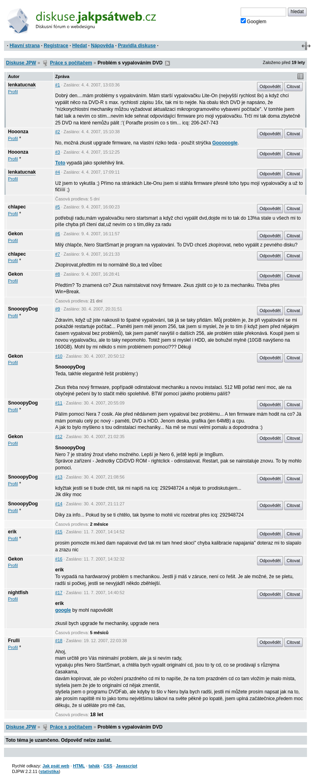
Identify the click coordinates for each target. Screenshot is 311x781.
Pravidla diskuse (137, 45)
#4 (57, 172)
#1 (57, 84)
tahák (94, 765)
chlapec (17, 207)
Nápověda (102, 45)
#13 (58, 477)
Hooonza (18, 131)
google (63, 610)
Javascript (126, 765)
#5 (57, 206)
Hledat (79, 45)
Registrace (56, 45)
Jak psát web (55, 765)
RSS (167, 63)
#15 (58, 531)
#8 (57, 274)
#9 (57, 308)
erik (12, 532)
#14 (58, 503)
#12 (58, 436)
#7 (57, 254)
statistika (49, 771)
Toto (60, 163)
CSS (108, 765)
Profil (13, 91)
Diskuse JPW (21, 63)
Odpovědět (270, 86)
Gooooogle (224, 143)
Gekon (15, 233)
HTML (79, 765)
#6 (57, 233)
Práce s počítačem (71, 63)
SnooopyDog (23, 309)
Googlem (254, 21)
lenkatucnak (22, 85)
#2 (57, 131)
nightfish (18, 592)
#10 (58, 356)
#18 (58, 640)
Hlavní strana (25, 45)
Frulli (14, 640)
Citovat (293, 86)
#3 (57, 152)
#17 (58, 592)
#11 (58, 403)
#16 (58, 559)
